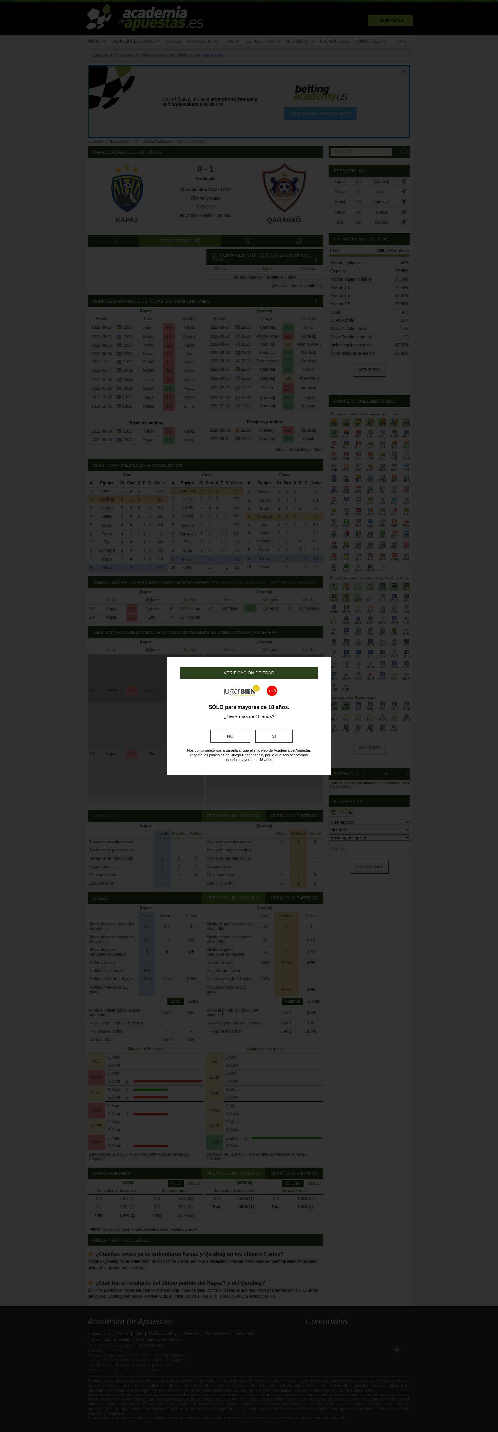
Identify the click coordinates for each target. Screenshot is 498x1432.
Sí (274, 736)
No (230, 736)
